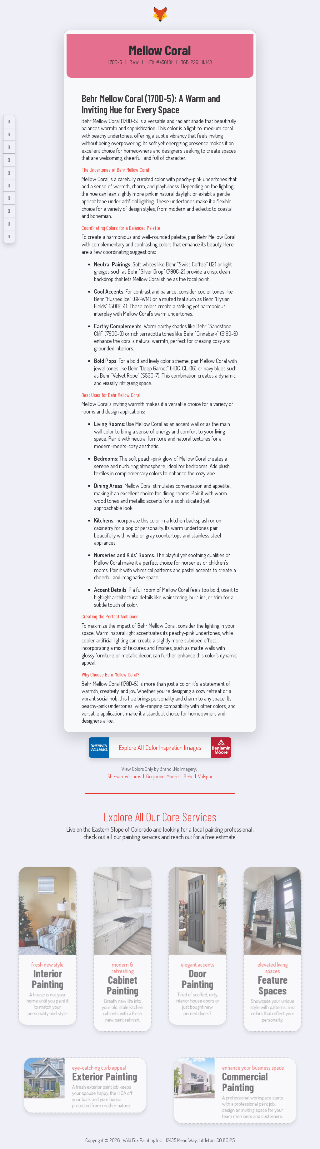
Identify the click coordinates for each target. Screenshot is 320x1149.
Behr (188, 776)
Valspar (205, 776)
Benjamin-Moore (162, 776)
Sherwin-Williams (124, 776)
